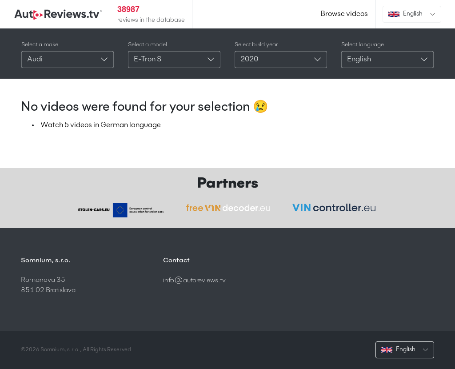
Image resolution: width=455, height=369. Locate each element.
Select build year (256, 45)
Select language (362, 45)
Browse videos (344, 14)
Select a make (39, 45)
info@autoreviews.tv (194, 280)
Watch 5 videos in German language (100, 125)
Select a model (147, 45)
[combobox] (67, 59)
